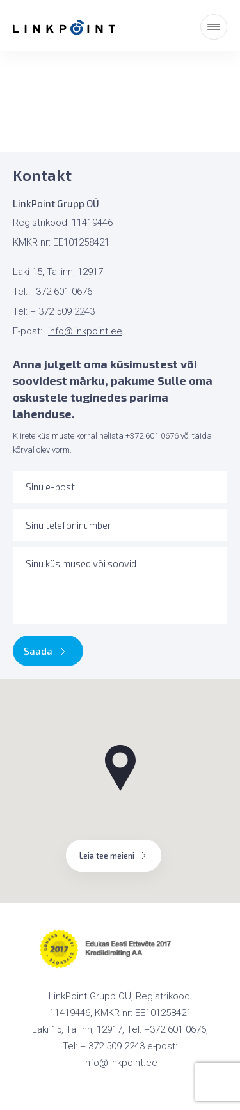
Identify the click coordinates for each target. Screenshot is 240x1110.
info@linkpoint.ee (85, 331)
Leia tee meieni (113, 855)
